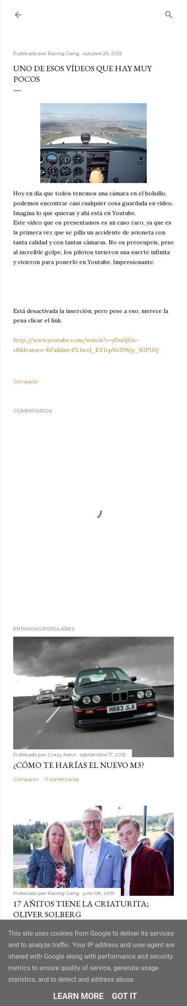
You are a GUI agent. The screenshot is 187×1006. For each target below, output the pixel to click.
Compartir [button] (26, 381)
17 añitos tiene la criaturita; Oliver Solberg (81, 909)
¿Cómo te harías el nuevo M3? (78, 765)
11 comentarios (62, 779)
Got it (124, 996)
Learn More (78, 996)
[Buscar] (169, 13)
